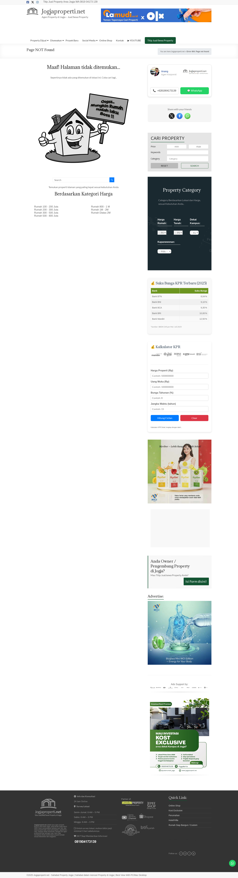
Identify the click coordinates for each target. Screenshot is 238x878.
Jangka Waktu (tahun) (163, 404)
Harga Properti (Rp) (162, 370)
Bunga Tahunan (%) (162, 392)
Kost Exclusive (175, 810)
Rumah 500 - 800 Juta (46, 215)
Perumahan (174, 815)
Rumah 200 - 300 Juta (46, 209)
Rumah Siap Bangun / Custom (183, 825)
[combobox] (187, 158)
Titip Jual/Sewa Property (160, 40)
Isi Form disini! (196, 581)
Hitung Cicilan (164, 418)
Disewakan (56, 40)
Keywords (155, 152)
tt (193, 854)
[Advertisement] (180, 528)
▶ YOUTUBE (134, 40)
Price (153, 146)
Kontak (120, 40)
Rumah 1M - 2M (100, 209)
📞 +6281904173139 (164, 90)
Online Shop (105, 40)
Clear (194, 418)
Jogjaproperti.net (64, 11)
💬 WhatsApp (194, 90)
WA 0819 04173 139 (86, 1)
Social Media (88, 40)
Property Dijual (38, 40)
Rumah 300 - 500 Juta (46, 212)
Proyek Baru (72, 40)
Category (155, 158)
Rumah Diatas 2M (100, 212)
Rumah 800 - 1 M (100, 206)
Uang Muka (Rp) (160, 381)
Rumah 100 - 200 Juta (46, 206)
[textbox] (187, 158)
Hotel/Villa (173, 820)
